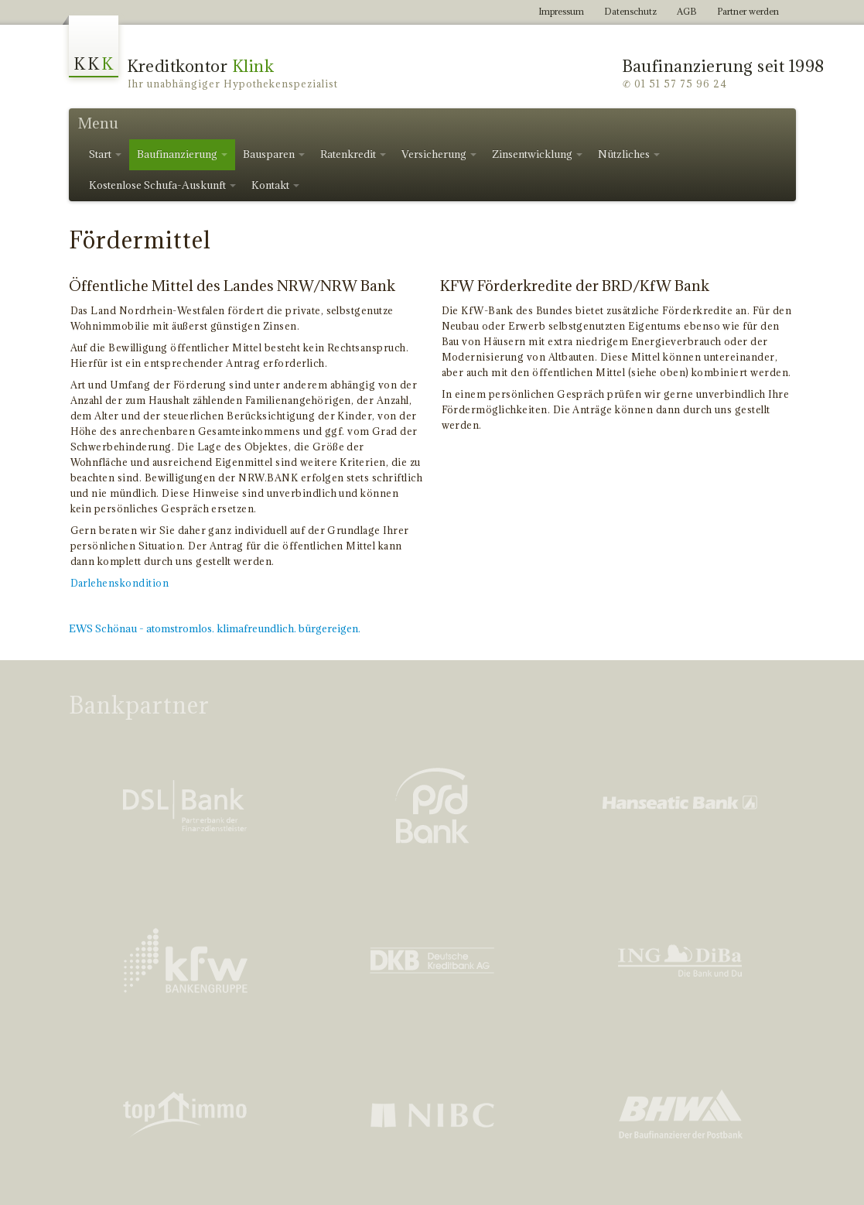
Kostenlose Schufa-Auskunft (162, 185)
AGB (687, 11)
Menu (98, 123)
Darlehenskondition (119, 583)
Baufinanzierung (182, 154)
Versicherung (438, 154)
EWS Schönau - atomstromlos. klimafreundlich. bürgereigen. (214, 628)
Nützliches (629, 154)
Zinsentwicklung (537, 154)
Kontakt (275, 185)
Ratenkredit (353, 154)
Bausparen (274, 154)
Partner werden (748, 11)
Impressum (561, 11)
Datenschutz (630, 11)
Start (105, 154)
